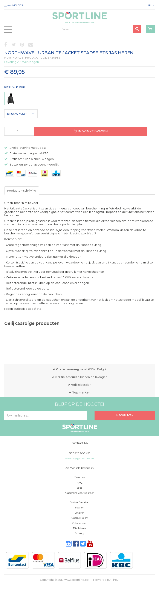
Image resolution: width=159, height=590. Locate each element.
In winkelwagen (91, 131)
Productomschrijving (21, 190)
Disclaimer (79, 528)
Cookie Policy (79, 517)
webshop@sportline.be (79, 458)
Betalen (79, 507)
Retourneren (79, 523)
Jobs (79, 487)
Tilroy (114, 579)
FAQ (80, 482)
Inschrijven (124, 415)
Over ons (79, 477)
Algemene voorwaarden (80, 492)
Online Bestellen (80, 502)
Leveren (79, 512)
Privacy (79, 533)
